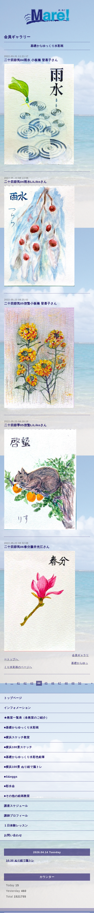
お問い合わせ (13, 835)
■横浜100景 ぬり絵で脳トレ (23, 766)
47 (59, 683)
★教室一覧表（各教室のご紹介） (26, 717)
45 (46, 683)
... (12, 683)
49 (72, 683)
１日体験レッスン (16, 825)
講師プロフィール (16, 815)
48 (66, 683)
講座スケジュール (16, 805)
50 (79, 683)
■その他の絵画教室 (17, 796)
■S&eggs (11, 776)
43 (31, 683)
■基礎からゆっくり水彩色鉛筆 (24, 757)
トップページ (13, 698)
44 (39, 683)
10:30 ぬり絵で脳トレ (20, 860)
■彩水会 (9, 786)
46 (52, 683)
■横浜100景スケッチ (18, 747)
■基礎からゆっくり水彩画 (21, 727)
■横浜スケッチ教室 (17, 737)
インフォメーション (17, 707)
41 (18, 683)
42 (25, 683)
